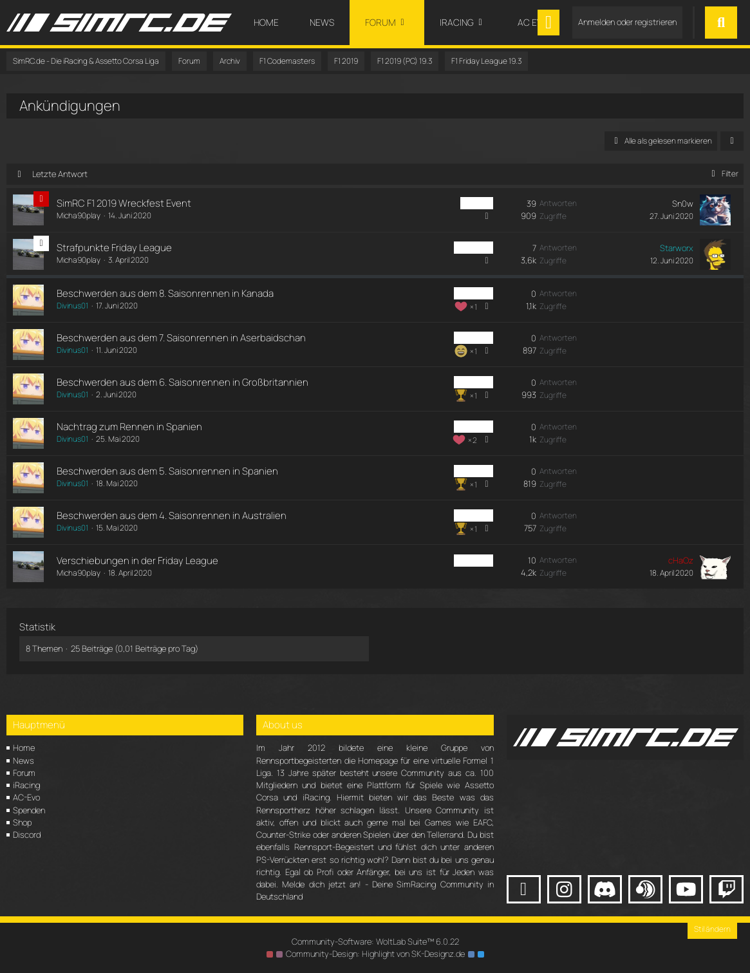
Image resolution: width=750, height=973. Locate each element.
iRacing (26, 785)
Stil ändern (712, 928)
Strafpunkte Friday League (114, 247)
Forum (24, 773)
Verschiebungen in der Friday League (137, 560)
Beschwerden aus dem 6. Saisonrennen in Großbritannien (182, 382)
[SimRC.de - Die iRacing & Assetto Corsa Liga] (119, 22)
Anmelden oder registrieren (627, 22)
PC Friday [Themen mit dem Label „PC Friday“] (473, 247)
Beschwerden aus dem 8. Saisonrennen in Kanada (165, 293)
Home (24, 747)
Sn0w (682, 203)
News (23, 760)
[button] (732, 141)
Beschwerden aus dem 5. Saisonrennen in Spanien (167, 471)
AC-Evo (26, 797)
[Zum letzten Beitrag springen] (715, 209)
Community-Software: (375, 941)
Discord (27, 834)
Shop (22, 822)
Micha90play (78, 215)
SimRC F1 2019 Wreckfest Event (124, 203)
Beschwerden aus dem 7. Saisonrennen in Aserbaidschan (181, 338)
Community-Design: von (375, 953)
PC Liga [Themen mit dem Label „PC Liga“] (476, 203)
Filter (722, 173)
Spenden (29, 810)
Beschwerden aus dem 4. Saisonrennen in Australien (171, 515)
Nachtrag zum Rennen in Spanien (129, 426)
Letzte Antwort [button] (60, 174)
